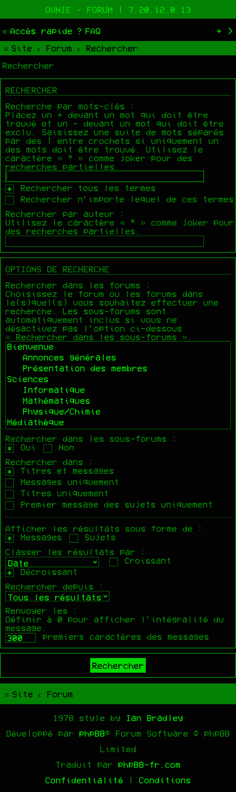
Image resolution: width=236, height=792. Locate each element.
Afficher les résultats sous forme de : (104, 528)
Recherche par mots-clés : (70, 106)
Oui (20, 447)
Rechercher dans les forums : (78, 285)
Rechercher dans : (49, 462)
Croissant (140, 560)
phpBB (92, 733)
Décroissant (41, 571)
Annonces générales (118, 358)
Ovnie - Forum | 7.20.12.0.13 (118, 9)
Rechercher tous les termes (80, 188)
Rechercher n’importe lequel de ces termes (119, 199)
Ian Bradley (154, 718)
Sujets (92, 537)
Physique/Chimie (118, 412)
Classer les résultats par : (75, 552)
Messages (33, 537)
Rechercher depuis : (54, 586)
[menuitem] (88, 30)
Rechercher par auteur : (65, 213)
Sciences (118, 379)
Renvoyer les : (41, 610)
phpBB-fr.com (149, 764)
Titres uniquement (57, 493)
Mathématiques (118, 401)
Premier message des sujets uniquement (109, 504)
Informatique (118, 390)
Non (58, 447)
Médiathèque (118, 423)
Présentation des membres (118, 369)
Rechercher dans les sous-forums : (91, 438)
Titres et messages (59, 470)
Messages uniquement (62, 481)
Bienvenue (118, 347)
